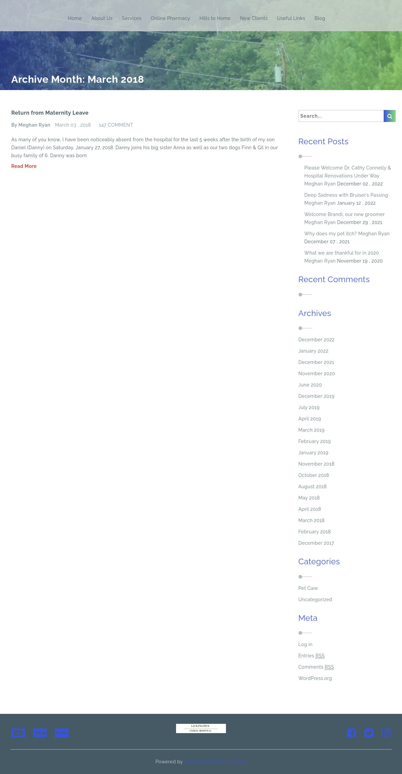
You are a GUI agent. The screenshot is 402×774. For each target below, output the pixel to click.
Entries (312, 656)
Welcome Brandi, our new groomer (344, 214)
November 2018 (317, 464)
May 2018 (309, 497)
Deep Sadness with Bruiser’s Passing (346, 195)
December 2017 (316, 543)
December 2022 (317, 339)
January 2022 (314, 351)
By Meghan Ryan (30, 125)
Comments (316, 667)
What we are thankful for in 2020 (341, 253)
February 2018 (315, 531)
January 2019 (313, 452)
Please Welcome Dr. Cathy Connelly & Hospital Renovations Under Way (347, 171)
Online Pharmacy (170, 18)
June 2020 (310, 384)
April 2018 (310, 509)
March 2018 (312, 520)
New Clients (254, 18)
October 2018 (314, 475)
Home (75, 18)
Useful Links (291, 18)
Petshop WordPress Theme (215, 761)
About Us (101, 18)
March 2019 (312, 430)
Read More (24, 166)
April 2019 (310, 418)
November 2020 (317, 373)
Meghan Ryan (320, 183)
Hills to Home (215, 18)
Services (131, 18)
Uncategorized (315, 599)
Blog (319, 18)
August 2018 (313, 486)
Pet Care (308, 588)
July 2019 (309, 407)
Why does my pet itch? (330, 233)
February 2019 (315, 441)
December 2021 (316, 362)
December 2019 (317, 396)
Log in (306, 644)
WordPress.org (315, 678)
